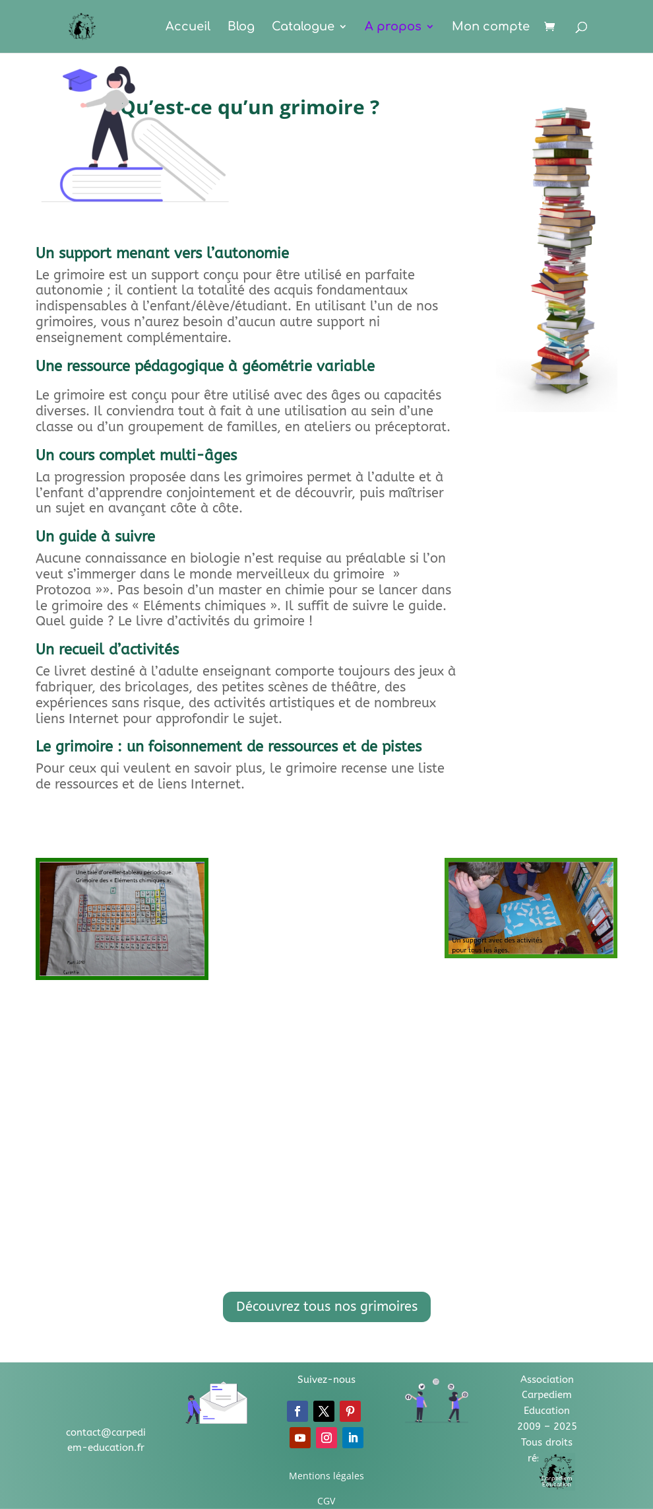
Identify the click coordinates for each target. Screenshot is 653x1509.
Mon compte (491, 27)
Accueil (188, 27)
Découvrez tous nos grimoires (327, 1306)
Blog (241, 27)
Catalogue (303, 27)
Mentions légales (326, 1475)
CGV (326, 1500)
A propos (393, 27)
